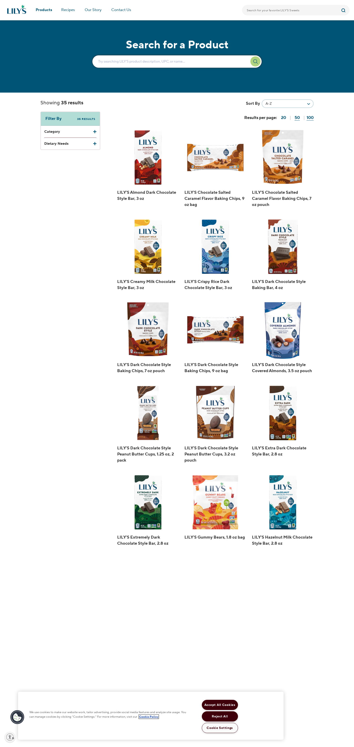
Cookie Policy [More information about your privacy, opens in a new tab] (148, 716)
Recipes (68, 9)
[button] (17, 717)
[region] (151, 716)
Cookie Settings (220, 728)
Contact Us (121, 9)
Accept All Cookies (219, 705)
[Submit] (344, 10)
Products (44, 9)
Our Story (93, 9)
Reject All (220, 716)
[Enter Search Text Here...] (177, 61)
